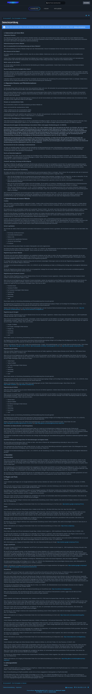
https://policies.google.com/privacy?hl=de (72, 346)
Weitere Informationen (79, 27)
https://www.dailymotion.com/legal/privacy (74, 636)
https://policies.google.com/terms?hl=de (19, 346)
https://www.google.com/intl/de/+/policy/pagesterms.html (44, 346)
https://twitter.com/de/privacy (26, 384)
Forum (46, 8)
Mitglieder (57, 8)
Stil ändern (70, 687)
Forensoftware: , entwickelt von (46, 690)
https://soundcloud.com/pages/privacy (61, 589)
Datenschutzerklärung (9, 687)
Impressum (19, 687)
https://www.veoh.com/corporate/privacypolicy (72, 615)
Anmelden (86, 2)
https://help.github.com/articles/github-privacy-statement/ (49, 423)
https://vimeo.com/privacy (67, 525)
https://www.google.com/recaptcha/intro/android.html (22, 566)
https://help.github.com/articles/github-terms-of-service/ (18, 423)
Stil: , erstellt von (46, 692)
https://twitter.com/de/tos (10, 384)
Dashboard (34, 8)
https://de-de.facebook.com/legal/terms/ (33, 309)
